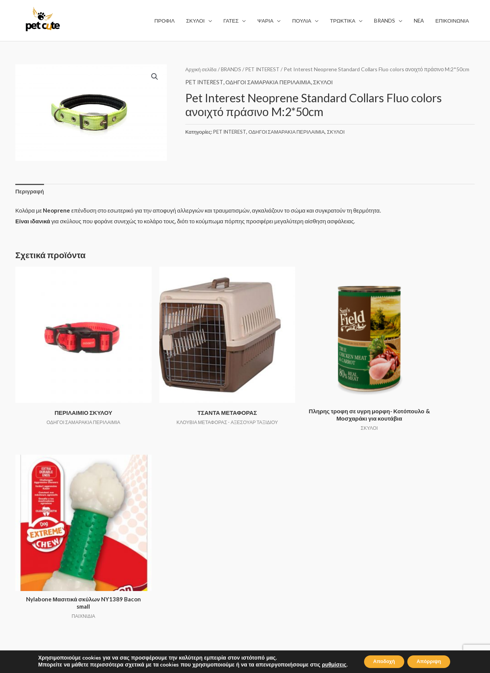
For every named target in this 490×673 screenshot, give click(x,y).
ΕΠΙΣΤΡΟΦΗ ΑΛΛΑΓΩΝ (283, 554)
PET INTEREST (266, 69)
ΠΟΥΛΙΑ (144, 543)
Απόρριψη (432, 661)
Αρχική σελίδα (201, 69)
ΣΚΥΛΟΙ (328, 91)
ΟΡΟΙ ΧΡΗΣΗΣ (272, 511)
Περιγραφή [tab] (30, 191)
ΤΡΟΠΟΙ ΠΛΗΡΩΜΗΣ (281, 543)
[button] (154, 77)
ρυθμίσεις (327, 664)
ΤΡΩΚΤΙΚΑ (148, 554)
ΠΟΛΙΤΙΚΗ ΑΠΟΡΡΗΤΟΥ (285, 522)
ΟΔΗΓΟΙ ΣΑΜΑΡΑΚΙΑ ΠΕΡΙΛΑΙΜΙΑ (271, 91)
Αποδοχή (380, 661)
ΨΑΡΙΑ (143, 533)
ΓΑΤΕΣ (142, 522)
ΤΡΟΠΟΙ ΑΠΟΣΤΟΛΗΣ (282, 533)
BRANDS (232, 69)
